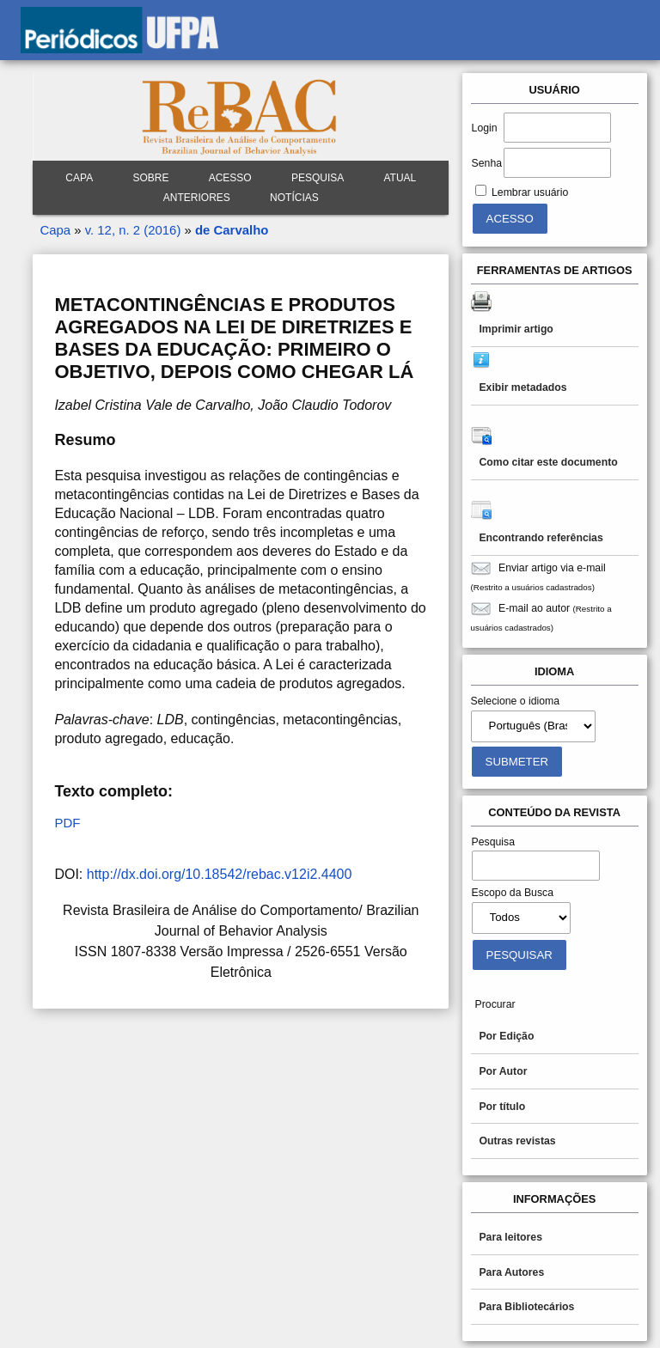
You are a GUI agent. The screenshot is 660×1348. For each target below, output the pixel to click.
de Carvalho (231, 230)
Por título (502, 1107)
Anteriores (196, 198)
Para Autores (511, 1272)
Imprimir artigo (516, 329)
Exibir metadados (522, 387)
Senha (487, 163)
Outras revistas (517, 1141)
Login (485, 128)
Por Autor (503, 1071)
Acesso (230, 178)
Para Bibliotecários (526, 1307)
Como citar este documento (548, 462)
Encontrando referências (540, 538)
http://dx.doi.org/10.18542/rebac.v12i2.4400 (219, 874)
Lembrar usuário (530, 192)
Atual (399, 178)
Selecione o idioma (515, 701)
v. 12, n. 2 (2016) (133, 230)
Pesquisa (317, 178)
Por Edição (506, 1036)
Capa (79, 178)
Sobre (150, 178)
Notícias (294, 198)
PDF (67, 822)
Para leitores (510, 1237)
